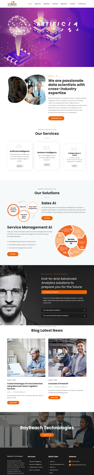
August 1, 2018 (11, 380)
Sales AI (52, 461)
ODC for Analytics (34, 470)
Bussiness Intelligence (61, 387)
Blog (51, 473)
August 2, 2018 (52, 380)
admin (9, 392)
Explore (19, 160)
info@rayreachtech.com (78, 465)
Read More (13, 403)
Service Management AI (57, 464)
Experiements (54, 470)
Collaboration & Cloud (36, 467)
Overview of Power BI (58, 383)
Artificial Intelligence (19, 392)
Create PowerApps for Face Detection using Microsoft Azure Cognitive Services (25, 386)
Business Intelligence (35, 464)
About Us (52, 467)
